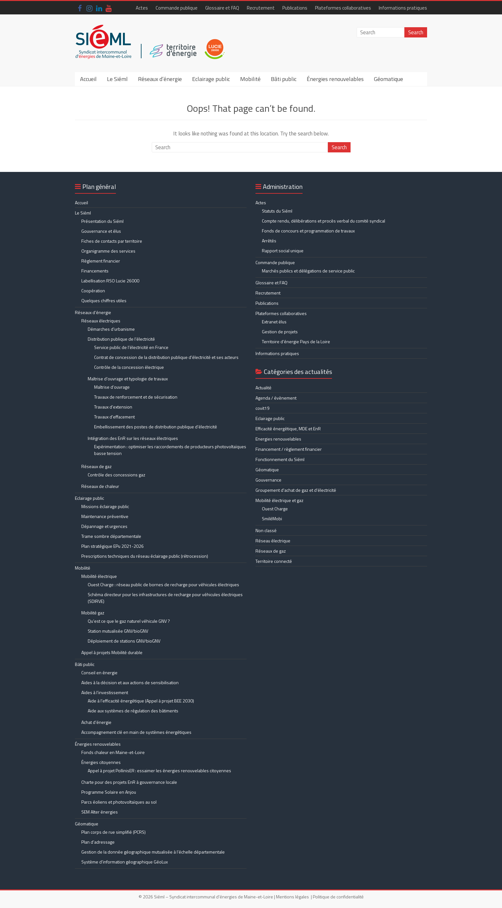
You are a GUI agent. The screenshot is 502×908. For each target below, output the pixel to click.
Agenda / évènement (275, 397)
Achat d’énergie (96, 722)
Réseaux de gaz (96, 466)
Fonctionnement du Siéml (279, 459)
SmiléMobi (272, 518)
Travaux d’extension (113, 406)
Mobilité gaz (92, 612)
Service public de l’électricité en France (131, 347)
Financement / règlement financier (288, 449)
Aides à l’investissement (104, 692)
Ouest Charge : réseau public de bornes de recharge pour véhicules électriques (163, 584)
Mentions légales (292, 896)
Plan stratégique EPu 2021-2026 (112, 546)
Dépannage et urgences (104, 526)
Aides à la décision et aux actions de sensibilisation (130, 682)
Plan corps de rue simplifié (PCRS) (113, 832)
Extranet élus (274, 321)
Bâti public (283, 79)
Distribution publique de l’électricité (121, 339)
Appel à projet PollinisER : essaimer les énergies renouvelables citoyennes (160, 770)
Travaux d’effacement (114, 416)
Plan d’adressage (98, 842)
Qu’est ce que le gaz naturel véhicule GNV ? (129, 621)
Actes (142, 8)
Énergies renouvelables (335, 79)
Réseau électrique (272, 540)
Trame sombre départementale (111, 536)
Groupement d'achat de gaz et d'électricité (295, 490)
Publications (294, 8)
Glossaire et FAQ (222, 8)
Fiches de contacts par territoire (111, 241)
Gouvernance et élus (101, 231)
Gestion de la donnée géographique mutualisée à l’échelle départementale (153, 851)
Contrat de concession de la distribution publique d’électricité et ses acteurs (166, 357)
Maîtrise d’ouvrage (112, 387)
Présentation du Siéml (102, 221)
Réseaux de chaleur (100, 486)
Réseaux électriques (100, 320)
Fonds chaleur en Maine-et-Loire (113, 752)
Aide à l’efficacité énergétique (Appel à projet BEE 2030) (141, 700)
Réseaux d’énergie (160, 79)
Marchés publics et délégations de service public (308, 270)
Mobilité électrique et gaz (279, 500)
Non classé (266, 530)
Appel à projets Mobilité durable (111, 652)
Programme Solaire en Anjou (108, 792)
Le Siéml (117, 79)
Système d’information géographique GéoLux (124, 861)
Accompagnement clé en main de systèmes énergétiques (136, 732)
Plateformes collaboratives (343, 8)
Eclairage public (211, 79)
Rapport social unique (283, 250)
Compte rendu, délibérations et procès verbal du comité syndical (323, 220)
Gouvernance (268, 479)
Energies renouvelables (278, 438)
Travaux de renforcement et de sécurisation (135, 396)
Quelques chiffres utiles (103, 300)
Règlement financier (100, 260)
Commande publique (177, 8)
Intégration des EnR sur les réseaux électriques (133, 438)
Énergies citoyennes (101, 762)
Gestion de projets (280, 331)
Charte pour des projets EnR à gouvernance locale (129, 782)
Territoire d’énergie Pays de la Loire (296, 341)
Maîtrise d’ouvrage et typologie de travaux (128, 378)
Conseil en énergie (99, 672)
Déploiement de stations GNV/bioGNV (124, 640)
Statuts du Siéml (277, 210)
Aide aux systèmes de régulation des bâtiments (133, 710)
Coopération (93, 290)
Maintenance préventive (104, 516)
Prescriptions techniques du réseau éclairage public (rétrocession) (144, 556)
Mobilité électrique (99, 576)
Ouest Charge (275, 508)
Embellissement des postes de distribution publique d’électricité (155, 426)
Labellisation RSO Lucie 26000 (110, 280)
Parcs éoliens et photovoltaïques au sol (119, 802)
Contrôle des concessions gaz (116, 474)
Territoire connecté (273, 561)
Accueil (88, 79)
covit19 (262, 408)
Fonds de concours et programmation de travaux (308, 230)
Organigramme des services (108, 250)
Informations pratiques (403, 8)
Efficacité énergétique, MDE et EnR (288, 428)
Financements (95, 270)
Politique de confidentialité (338, 896)
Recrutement (261, 8)
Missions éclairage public (105, 506)
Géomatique (388, 79)
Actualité (263, 387)
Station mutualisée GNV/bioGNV (118, 631)
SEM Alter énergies (99, 811)
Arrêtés (269, 240)
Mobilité (250, 79)
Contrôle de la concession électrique (129, 367)
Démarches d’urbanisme (111, 329)
